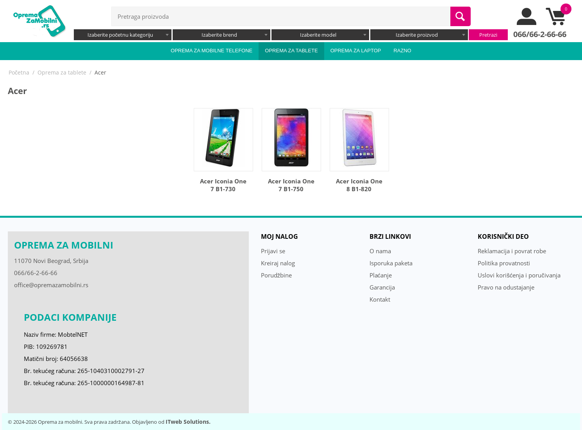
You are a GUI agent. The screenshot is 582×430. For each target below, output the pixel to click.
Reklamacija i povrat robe (512, 251)
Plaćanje (381, 275)
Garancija (382, 287)
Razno (402, 50)
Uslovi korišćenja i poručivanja (519, 275)
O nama (380, 251)
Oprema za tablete (291, 50)
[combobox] (122, 34)
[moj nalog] (527, 23)
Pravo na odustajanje (506, 287)
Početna (19, 72)
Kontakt (380, 299)
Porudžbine (276, 275)
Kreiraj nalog (278, 263)
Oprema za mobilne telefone (211, 50)
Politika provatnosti (504, 263)
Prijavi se (273, 251)
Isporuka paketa (391, 263)
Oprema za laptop (355, 50)
